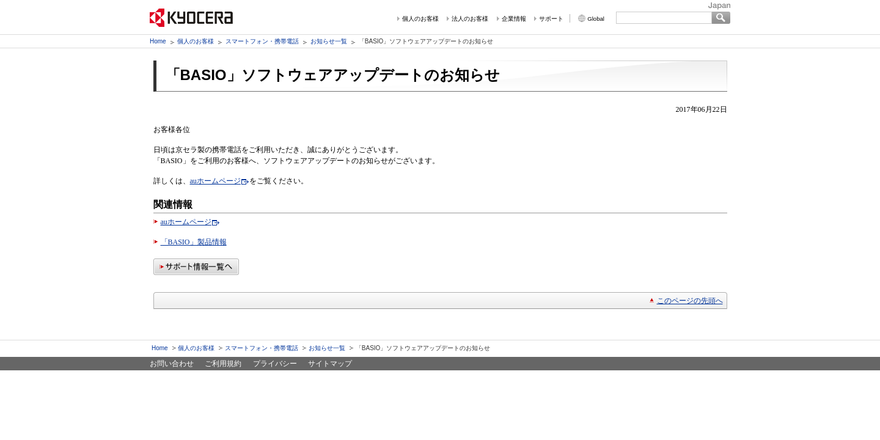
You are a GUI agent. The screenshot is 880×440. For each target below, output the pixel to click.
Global (595, 18)
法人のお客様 (470, 18)
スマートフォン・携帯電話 (262, 41)
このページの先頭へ (690, 300)
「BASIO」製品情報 (194, 242)
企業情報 (514, 18)
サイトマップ (330, 363)
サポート (551, 18)
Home (158, 41)
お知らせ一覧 (328, 41)
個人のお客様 (420, 18)
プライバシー (275, 363)
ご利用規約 (223, 363)
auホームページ (215, 181)
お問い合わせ (172, 363)
